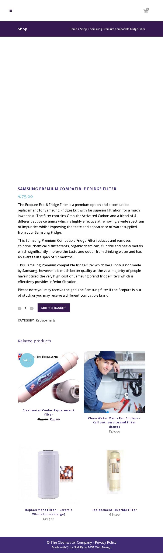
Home (73, 29)
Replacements (46, 320)
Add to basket (53, 308)
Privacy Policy (105, 542)
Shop (83, 29)
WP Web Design (100, 547)
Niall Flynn (80, 547)
